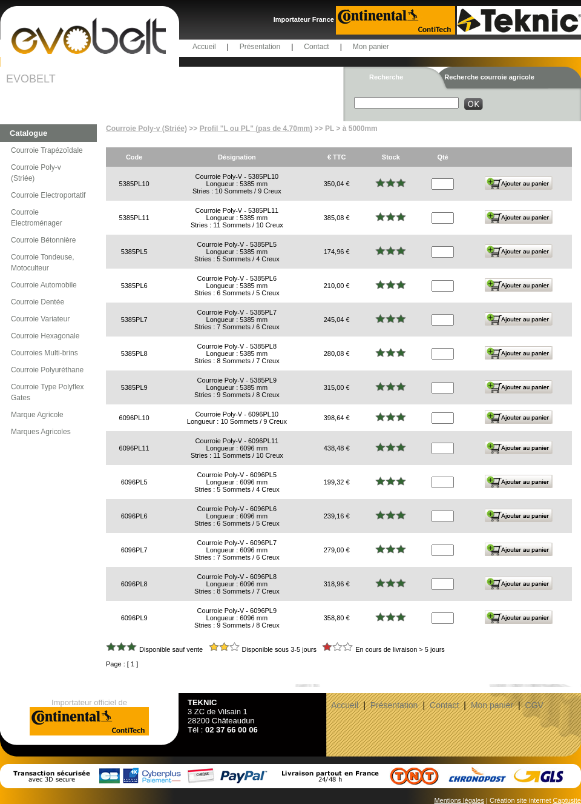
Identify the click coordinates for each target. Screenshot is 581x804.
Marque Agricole (37, 414)
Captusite (567, 800)
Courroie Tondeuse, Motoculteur (42, 262)
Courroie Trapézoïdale (47, 150)
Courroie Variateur (40, 319)
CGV (534, 705)
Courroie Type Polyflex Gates (47, 392)
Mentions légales (459, 800)
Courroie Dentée (37, 302)
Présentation (260, 46)
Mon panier (371, 46)
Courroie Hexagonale (45, 336)
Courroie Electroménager (36, 217)
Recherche (386, 77)
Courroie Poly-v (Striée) (36, 173)
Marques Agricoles (41, 431)
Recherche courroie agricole (489, 77)
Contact (316, 46)
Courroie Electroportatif (48, 195)
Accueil (204, 46)
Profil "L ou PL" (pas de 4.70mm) (256, 128)
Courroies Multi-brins (44, 353)
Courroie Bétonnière (43, 240)
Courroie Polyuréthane (47, 370)
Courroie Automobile (44, 285)
